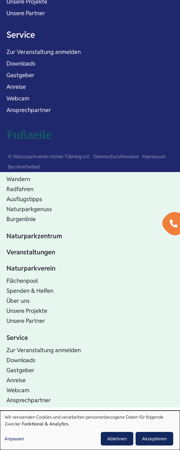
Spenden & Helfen (29, 290)
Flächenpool (22, 280)
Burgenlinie (21, 219)
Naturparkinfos (26, 169)
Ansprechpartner (28, 110)
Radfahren (19, 189)
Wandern (18, 179)
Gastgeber (20, 75)
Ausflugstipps (24, 199)
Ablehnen (117, 439)
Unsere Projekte (26, 310)
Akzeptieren (154, 439)
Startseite (20, 140)
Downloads (20, 63)
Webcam (17, 98)
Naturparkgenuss (29, 209)
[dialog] (90, 430)
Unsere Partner (25, 13)
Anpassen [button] (14, 439)
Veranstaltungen (30, 252)
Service (20, 34)
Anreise (16, 86)
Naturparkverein (30, 268)
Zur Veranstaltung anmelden (43, 52)
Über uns (18, 300)
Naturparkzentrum (34, 236)
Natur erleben (27, 156)
